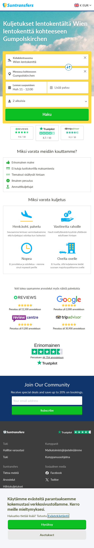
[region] (47, 518)
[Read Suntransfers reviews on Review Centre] (25, 319)
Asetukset (47, 535)
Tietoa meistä (11, 472)
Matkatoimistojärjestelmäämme (63, 450)
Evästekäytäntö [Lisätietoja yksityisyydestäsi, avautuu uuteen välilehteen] (58, 516)
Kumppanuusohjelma (57, 457)
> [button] (85, 57)
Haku (47, 114)
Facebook (53, 473)
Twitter (52, 480)
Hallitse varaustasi (13, 450)
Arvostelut (9, 479)
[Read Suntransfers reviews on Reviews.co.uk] (25, 300)
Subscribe (47, 410)
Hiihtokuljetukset (13, 486)
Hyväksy (47, 524)
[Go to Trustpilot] (74, 432)
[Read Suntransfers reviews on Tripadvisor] (69, 319)
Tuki (5, 457)
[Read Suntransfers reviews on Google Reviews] (69, 300)
